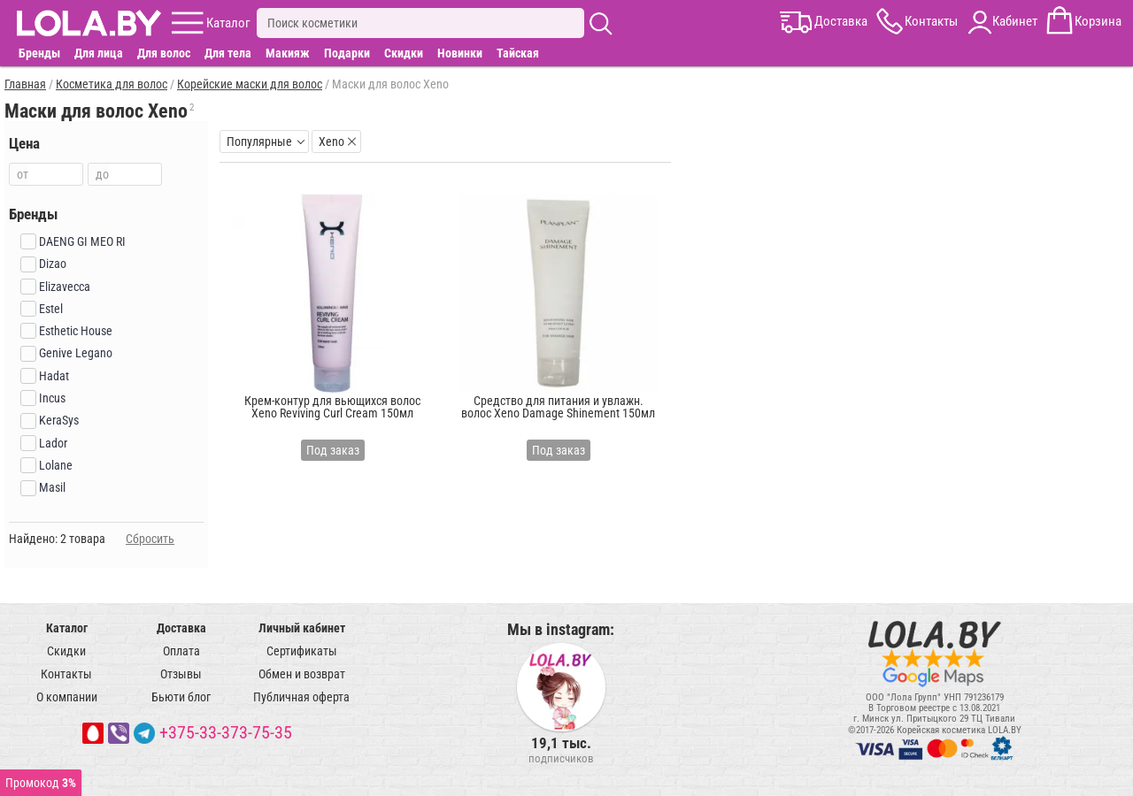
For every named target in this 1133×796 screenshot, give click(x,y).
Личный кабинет (301, 628)
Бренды (39, 53)
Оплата (181, 651)
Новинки (459, 53)
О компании (66, 697)
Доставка (181, 628)
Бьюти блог (181, 697)
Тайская (518, 53)
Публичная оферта (301, 697)
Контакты (66, 674)
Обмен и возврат (301, 674)
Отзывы (181, 674)
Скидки (403, 53)
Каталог (67, 628)
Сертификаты (301, 651)
